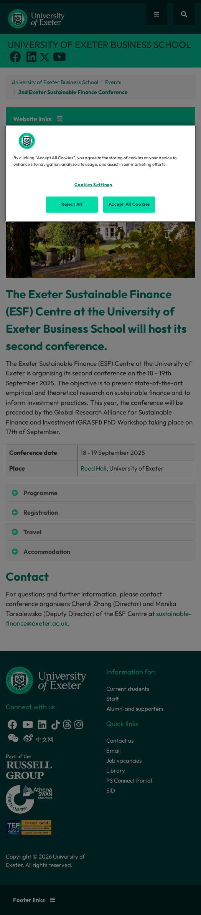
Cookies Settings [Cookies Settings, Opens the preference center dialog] (93, 184)
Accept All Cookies (129, 204)
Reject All (71, 204)
